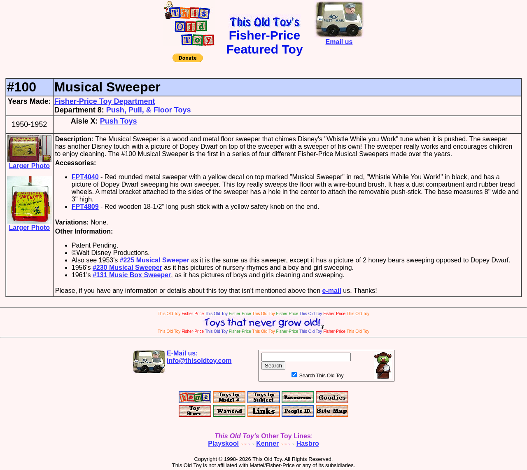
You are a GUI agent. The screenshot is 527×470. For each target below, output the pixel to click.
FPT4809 (85, 206)
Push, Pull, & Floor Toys (148, 110)
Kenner (267, 443)
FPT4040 (85, 176)
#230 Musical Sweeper (127, 267)
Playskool (223, 443)
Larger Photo (29, 163)
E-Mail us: (199, 357)
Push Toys (118, 121)
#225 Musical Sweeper (154, 260)
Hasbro (307, 443)
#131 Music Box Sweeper (132, 274)
